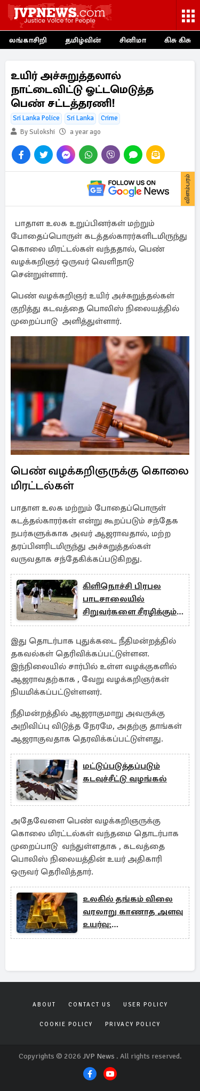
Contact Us (89, 1004)
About (44, 1004)
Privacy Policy (133, 1024)
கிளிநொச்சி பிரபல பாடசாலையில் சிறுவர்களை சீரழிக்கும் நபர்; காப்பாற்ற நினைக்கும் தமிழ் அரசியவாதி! (130, 599)
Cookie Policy (66, 1024)
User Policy (145, 1004)
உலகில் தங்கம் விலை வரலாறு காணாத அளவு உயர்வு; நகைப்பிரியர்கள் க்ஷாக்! (133, 912)
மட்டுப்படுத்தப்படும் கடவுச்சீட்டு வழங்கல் (125, 772)
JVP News (99, 1056)
